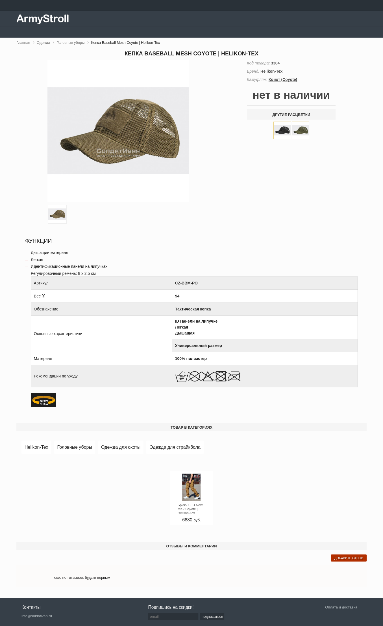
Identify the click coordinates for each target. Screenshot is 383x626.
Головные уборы (74, 447)
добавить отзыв (348, 558)
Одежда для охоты (120, 447)
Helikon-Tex (36, 447)
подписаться (212, 616)
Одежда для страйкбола (175, 447)
